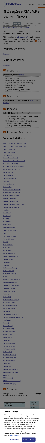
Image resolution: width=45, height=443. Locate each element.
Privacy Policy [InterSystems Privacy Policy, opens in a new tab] (14, 438)
